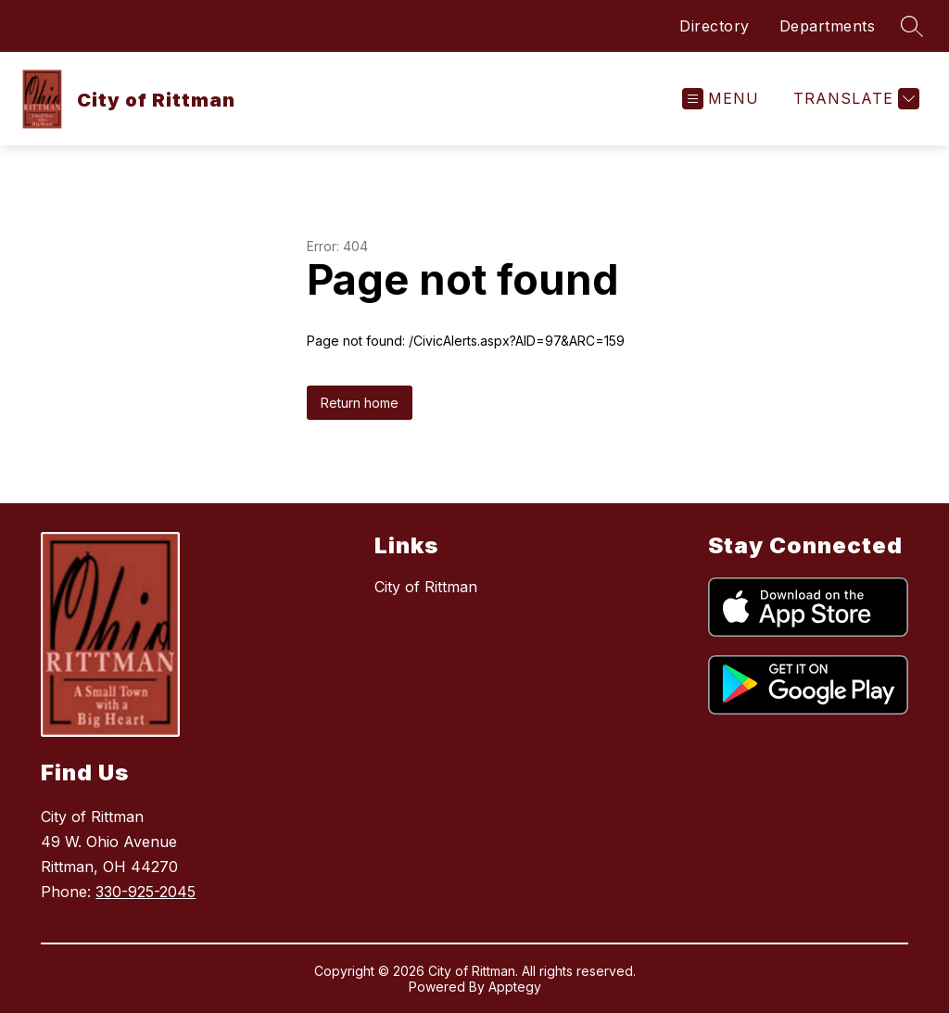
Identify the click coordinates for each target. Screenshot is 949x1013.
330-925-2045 (145, 891)
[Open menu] (720, 98)
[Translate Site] (854, 98)
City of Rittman (425, 586)
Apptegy (514, 986)
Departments (827, 26)
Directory (714, 26)
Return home (360, 403)
